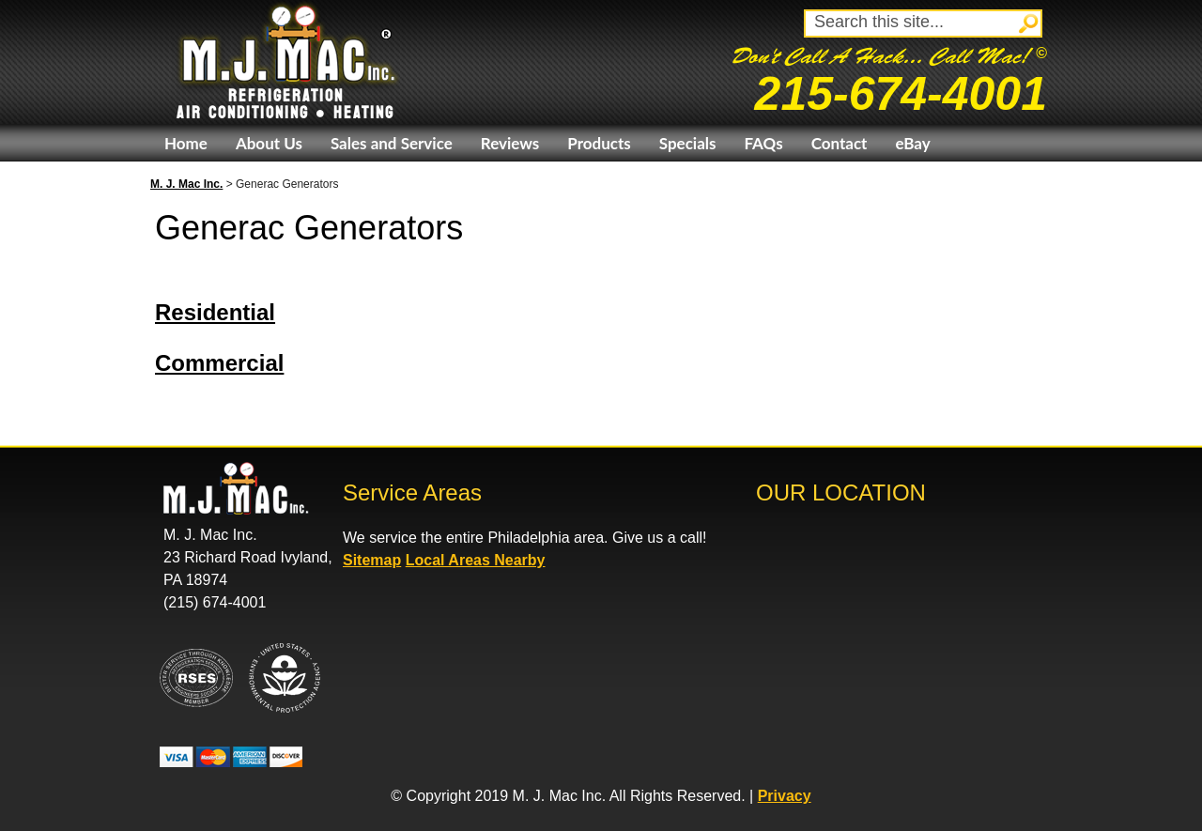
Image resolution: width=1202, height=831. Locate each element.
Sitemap (372, 560)
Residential (215, 312)
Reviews (510, 143)
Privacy (784, 796)
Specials (688, 143)
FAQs (763, 143)
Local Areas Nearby (476, 560)
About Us (269, 143)
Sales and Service (392, 143)
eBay (912, 143)
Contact (839, 143)
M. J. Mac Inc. (186, 184)
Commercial (219, 363)
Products (598, 143)
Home (186, 143)
